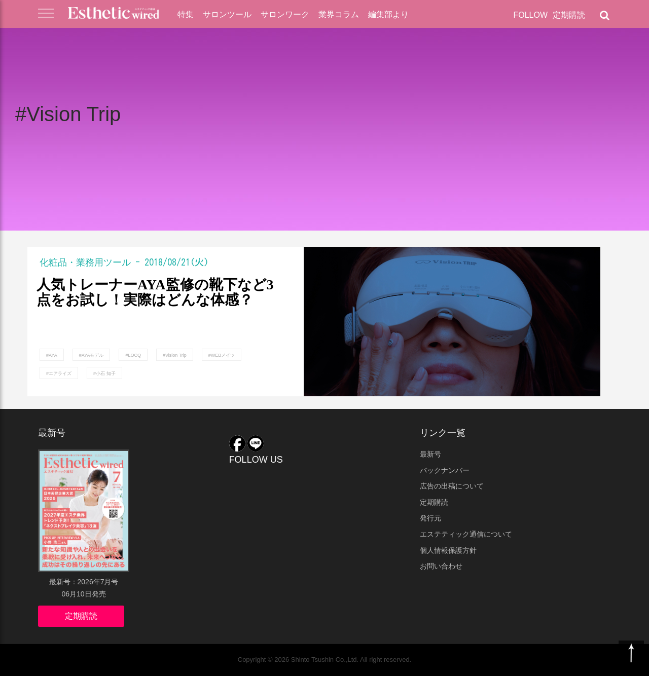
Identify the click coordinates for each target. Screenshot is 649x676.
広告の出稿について (452, 486)
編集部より (388, 14)
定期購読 (569, 15)
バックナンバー (445, 470)
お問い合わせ (441, 566)
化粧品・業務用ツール (85, 262)
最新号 (430, 454)
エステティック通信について (466, 534)
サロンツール (227, 14)
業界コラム (338, 14)
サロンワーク (285, 14)
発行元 (430, 518)
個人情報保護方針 (448, 550)
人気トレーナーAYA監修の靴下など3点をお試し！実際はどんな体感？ (155, 292)
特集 (185, 14)
